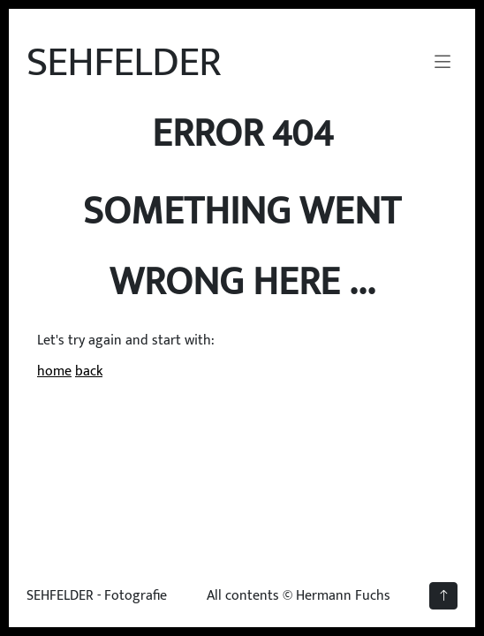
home (54, 371)
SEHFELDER (123, 62)
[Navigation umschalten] (442, 63)
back (88, 371)
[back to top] (443, 596)
